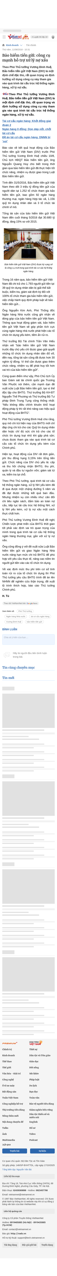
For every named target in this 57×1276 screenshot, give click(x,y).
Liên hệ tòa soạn (12, 1176)
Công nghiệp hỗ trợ (12, 1103)
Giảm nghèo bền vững (41, 1109)
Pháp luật (34, 1079)
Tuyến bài (14, 1151)
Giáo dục (33, 1061)
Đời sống (34, 1067)
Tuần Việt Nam (10, 1097)
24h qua (6, 1144)
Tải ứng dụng (10, 1245)
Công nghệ (8, 1079)
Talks (5, 1128)
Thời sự (33, 1049)
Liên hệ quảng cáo (13, 1211)
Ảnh (4, 1134)
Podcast (33, 1140)
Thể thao (7, 1061)
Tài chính (31, 45)
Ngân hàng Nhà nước (15, 616)
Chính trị (7, 1049)
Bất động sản (9, 1091)
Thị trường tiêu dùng (13, 1109)
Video (32, 1134)
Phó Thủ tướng (25, 611)
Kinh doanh (12, 45)
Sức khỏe (34, 1073)
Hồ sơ (32, 1128)
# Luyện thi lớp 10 (39, 37)
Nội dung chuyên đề (12, 1122)
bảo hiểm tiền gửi (34, 622)
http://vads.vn (18, 1233)
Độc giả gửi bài (29, 1245)
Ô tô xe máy (8, 1085)
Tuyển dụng (47, 1245)
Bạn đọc (33, 1091)
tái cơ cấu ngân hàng (40, 616)
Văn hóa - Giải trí (11, 1073)
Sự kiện (42, 1151)
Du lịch (33, 1085)
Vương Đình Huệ (13, 622)
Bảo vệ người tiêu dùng (41, 1103)
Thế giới (6, 1067)
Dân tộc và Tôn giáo (39, 1055)
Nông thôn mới (10, 1115)
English (33, 1122)
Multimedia (8, 1140)
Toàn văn (34, 1097)
